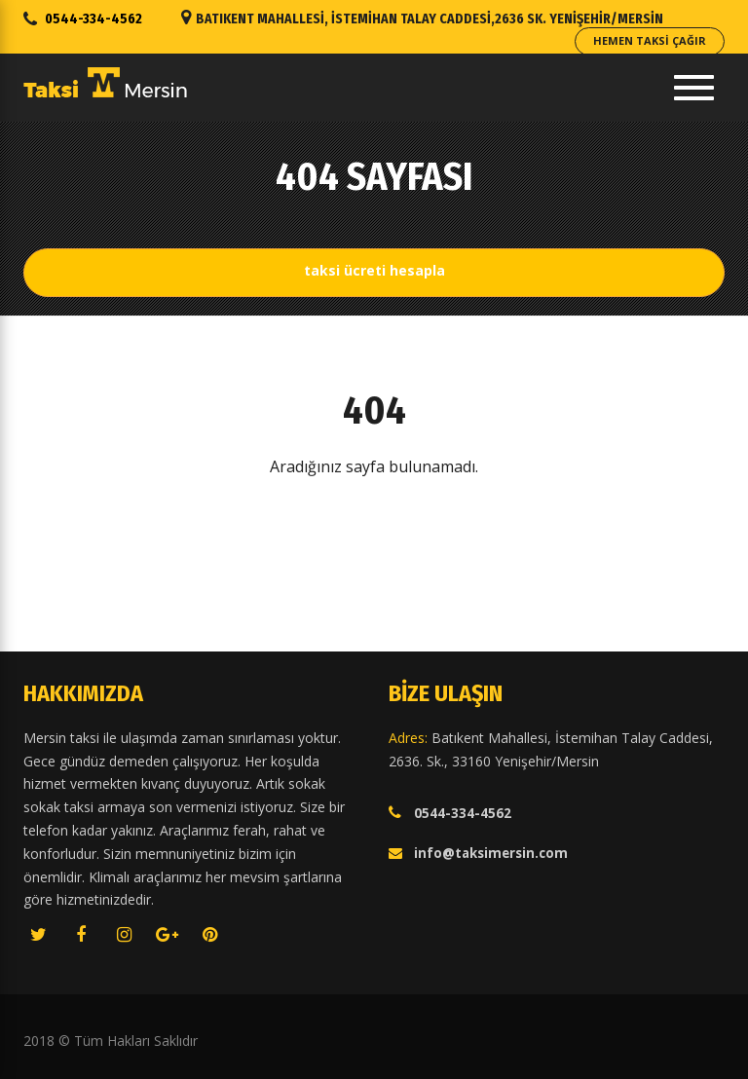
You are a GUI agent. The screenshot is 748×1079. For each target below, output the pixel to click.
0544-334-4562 (93, 19)
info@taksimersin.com (491, 853)
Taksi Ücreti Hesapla (374, 270)
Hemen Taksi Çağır (649, 40)
